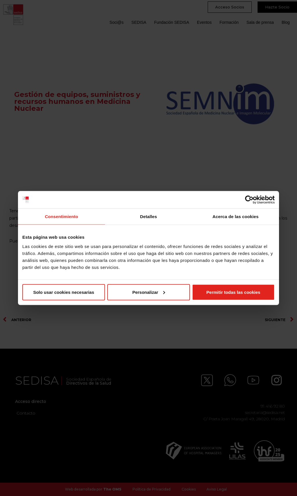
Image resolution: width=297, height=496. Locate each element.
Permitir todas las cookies (233, 291)
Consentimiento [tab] (61, 216)
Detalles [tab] (148, 216)
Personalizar (148, 291)
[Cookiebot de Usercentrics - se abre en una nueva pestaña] (249, 199)
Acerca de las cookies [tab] (236, 216)
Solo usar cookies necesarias (63, 291)
